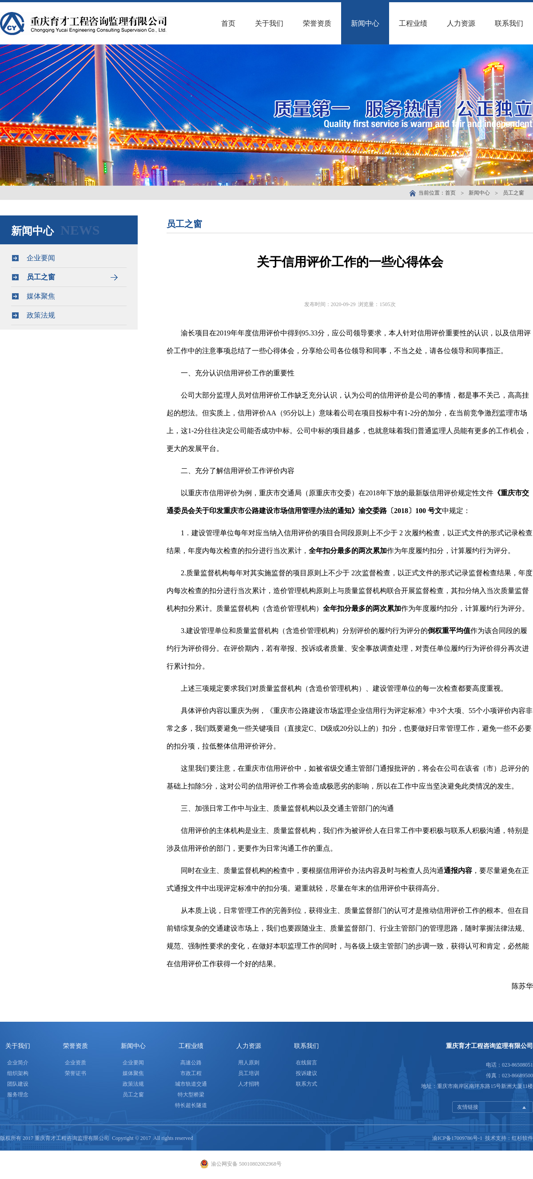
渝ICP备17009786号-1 (457, 1138)
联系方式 (306, 1084)
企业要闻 (69, 258)
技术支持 (495, 1138)
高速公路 (191, 1063)
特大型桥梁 (191, 1094)
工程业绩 (413, 23)
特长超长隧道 (191, 1105)
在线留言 (306, 1063)
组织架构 (17, 1073)
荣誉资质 (317, 23)
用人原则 (248, 1063)
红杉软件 (522, 1138)
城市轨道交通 (191, 1084)
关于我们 (269, 23)
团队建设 (17, 1084)
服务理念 (17, 1094)
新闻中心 (365, 23)
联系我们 (509, 23)
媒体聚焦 (69, 296)
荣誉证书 (75, 1073)
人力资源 (461, 23)
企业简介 (17, 1063)
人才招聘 (248, 1084)
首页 (228, 23)
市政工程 (191, 1073)
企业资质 (75, 1063)
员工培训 (248, 1073)
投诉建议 (306, 1073)
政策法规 (69, 315)
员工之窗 (513, 193)
